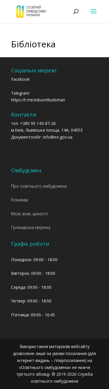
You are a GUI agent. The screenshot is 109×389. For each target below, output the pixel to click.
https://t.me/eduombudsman (38, 100)
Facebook (20, 79)
